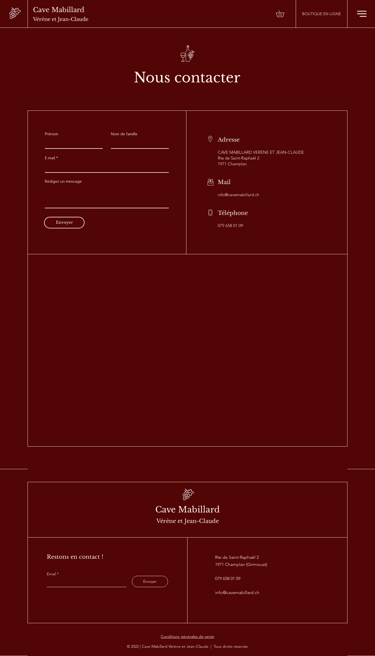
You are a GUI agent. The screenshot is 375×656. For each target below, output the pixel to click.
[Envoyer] (64, 222)
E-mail (50, 158)
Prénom (51, 134)
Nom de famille (124, 134)
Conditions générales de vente (187, 636)
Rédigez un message (63, 181)
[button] (283, 13)
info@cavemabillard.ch (238, 194)
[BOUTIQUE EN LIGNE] (321, 14)
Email (52, 574)
